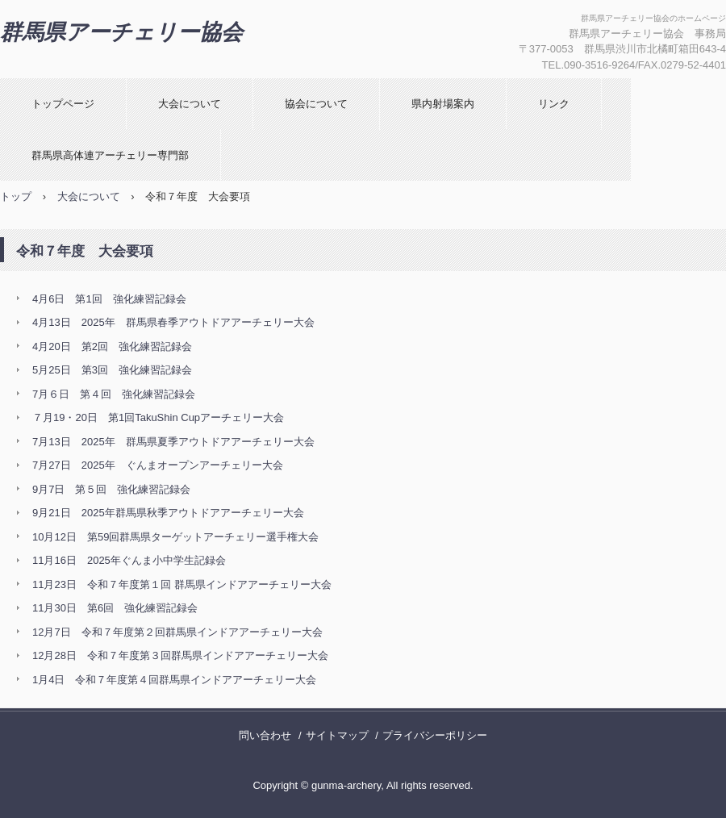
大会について (189, 104)
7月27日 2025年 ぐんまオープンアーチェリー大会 (157, 465)
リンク (554, 104)
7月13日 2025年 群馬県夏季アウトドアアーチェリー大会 (173, 442)
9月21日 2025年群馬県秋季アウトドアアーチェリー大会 (168, 513)
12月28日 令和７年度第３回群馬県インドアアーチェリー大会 (180, 655)
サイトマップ (337, 735)
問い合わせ (265, 735)
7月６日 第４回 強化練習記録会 (113, 394)
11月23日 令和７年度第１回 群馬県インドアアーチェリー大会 (182, 584)
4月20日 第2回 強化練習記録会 (112, 346)
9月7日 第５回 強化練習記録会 (111, 489)
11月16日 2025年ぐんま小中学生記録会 (129, 560)
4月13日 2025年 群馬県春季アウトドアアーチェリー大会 (173, 322)
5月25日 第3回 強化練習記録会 (112, 370)
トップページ (62, 104)
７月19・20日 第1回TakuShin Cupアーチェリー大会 (158, 417)
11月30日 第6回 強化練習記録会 (115, 608)
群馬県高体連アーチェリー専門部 (110, 155)
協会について (316, 104)
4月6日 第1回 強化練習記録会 (109, 299)
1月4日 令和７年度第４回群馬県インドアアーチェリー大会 (174, 680)
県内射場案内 (442, 104)
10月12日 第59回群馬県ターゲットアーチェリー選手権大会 (175, 537)
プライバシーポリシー (434, 735)
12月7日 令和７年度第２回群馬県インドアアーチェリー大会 (177, 632)
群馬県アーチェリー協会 (121, 32)
